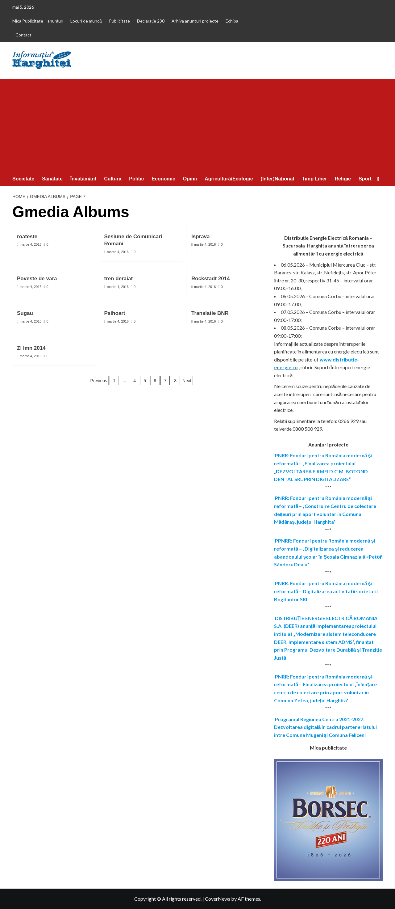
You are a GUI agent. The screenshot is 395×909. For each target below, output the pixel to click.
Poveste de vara (37, 278)
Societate (23, 178)
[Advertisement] (197, 125)
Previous (98, 380)
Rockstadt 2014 (210, 278)
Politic (136, 178)
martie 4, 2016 (30, 244)
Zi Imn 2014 (31, 348)
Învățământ (83, 178)
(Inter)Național (277, 178)
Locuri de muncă (86, 20)
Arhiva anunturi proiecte (195, 20)
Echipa (232, 20)
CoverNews (217, 899)
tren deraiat (118, 278)
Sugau (25, 313)
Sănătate (52, 178)
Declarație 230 (150, 20)
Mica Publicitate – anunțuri (37, 20)
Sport (365, 178)
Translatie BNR (210, 313)
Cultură (112, 178)
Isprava (200, 236)
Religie (343, 178)
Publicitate (119, 20)
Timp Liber (314, 178)
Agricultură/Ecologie (229, 178)
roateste (27, 236)
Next (186, 380)
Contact (23, 34)
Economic (163, 178)
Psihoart (114, 313)
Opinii (190, 178)
